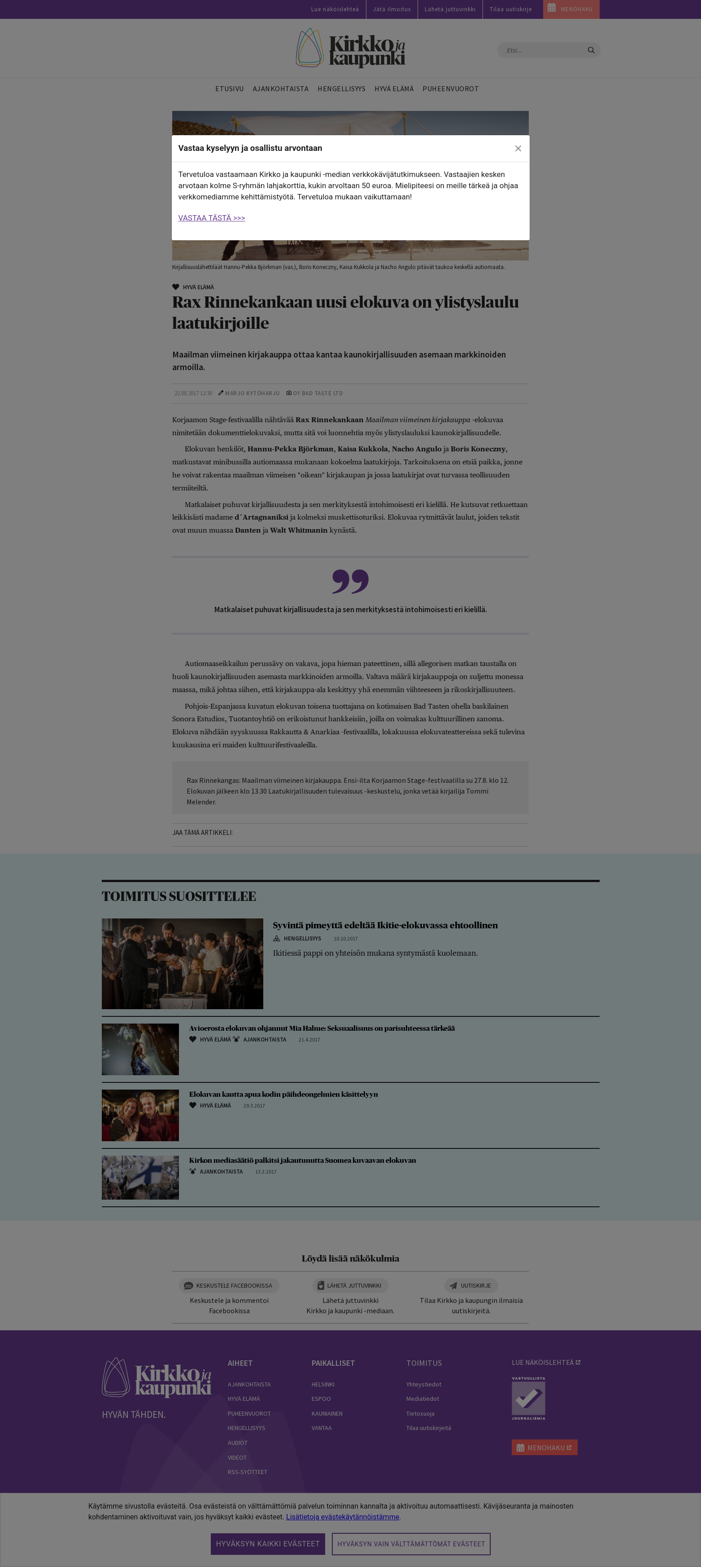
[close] (518, 148)
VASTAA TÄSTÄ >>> (212, 217)
